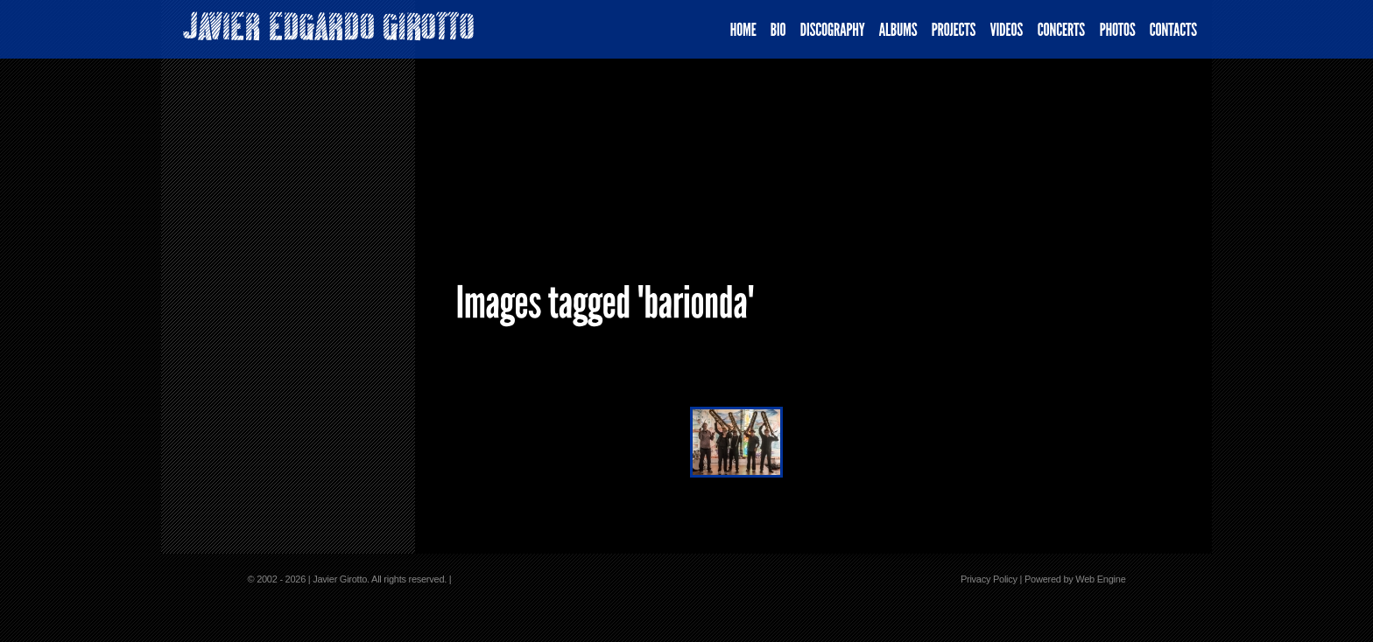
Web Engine (1100, 579)
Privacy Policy (989, 579)
